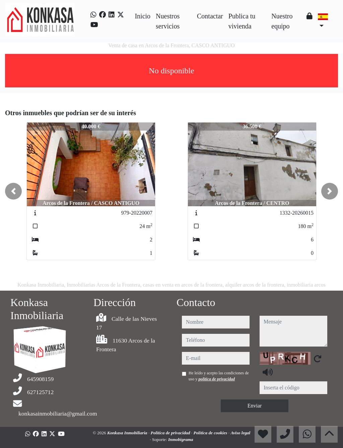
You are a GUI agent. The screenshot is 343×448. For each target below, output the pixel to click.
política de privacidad (216, 379)
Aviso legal (240, 432)
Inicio (142, 16)
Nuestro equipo (281, 21)
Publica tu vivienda (242, 21)
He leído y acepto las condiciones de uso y (219, 376)
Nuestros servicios (168, 21)
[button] (13, 191)
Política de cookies (210, 432)
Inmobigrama (180, 439)
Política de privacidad (171, 432)
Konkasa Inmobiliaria (127, 432)
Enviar (255, 405)
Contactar (210, 16)
